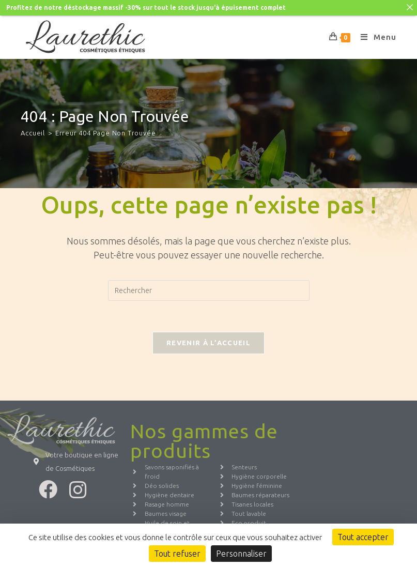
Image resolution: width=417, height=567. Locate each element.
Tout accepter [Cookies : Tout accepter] (363, 537)
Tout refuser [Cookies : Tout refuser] (177, 553)
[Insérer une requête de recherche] (209, 288)
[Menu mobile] (374, 34)
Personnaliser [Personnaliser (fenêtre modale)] (241, 553)
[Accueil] (33, 130)
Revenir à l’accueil (208, 340)
